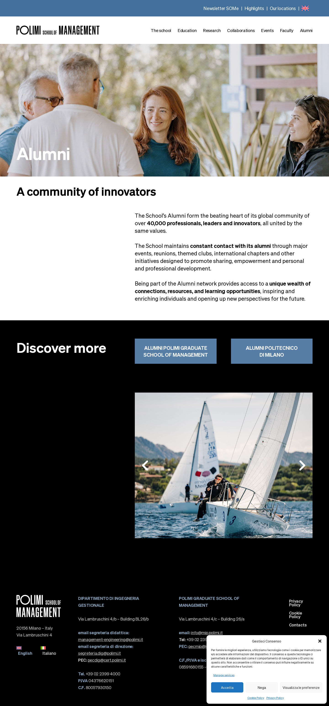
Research (212, 30)
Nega (262, 687)
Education (187, 30)
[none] (305, 8)
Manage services (223, 675)
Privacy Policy (275, 698)
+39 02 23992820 (199, 639)
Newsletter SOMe (221, 8)
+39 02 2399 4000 (99, 673)
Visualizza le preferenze (301, 687)
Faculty (286, 30)
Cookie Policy (255, 698)
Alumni (306, 30)
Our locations (283, 8)
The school (161, 30)
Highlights (254, 8)
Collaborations (241, 30)
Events (267, 30)
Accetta (227, 687)
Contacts (298, 625)
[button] (320, 641)
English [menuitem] (25, 653)
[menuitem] (305, 8)
